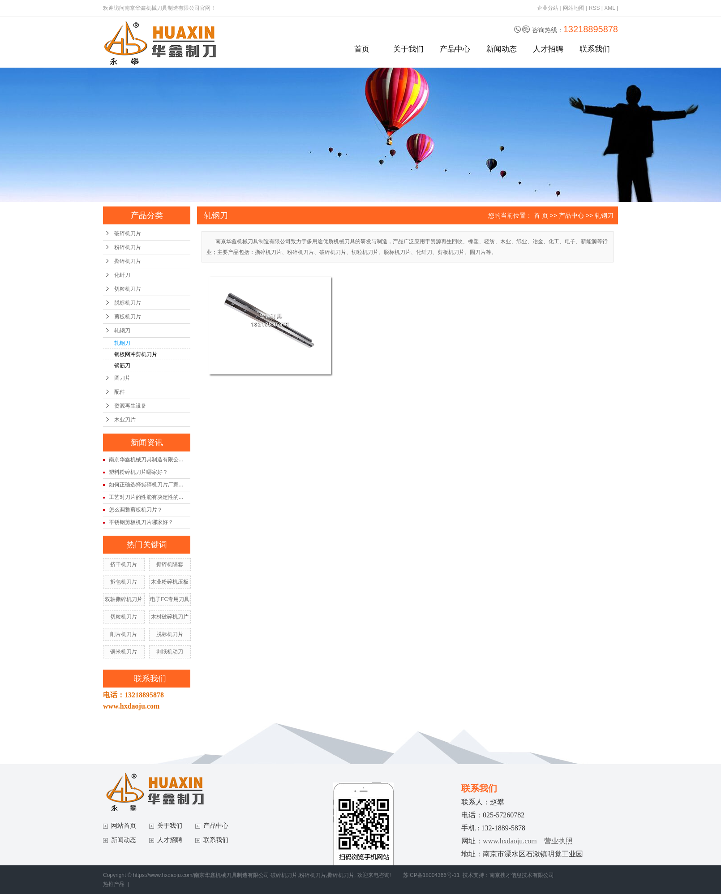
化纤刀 (122, 275)
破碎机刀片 (127, 233)
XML (609, 8)
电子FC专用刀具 (169, 599)
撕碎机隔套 (169, 564)
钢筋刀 (122, 365)
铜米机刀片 (123, 652)
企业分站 (547, 8)
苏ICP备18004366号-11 (431, 875)
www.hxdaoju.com (510, 841)
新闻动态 (501, 49)
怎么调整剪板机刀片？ (136, 510)
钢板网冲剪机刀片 (135, 354)
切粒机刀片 (127, 289)
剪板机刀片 (127, 317)
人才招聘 (548, 49)
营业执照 (558, 841)
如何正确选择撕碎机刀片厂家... (146, 484)
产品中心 (455, 49)
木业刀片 (125, 420)
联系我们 (594, 49)
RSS (594, 8)
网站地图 (573, 8)
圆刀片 (122, 378)
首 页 (541, 215)
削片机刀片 (123, 634)
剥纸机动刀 (169, 652)
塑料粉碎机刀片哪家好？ (138, 472)
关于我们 (408, 49)
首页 (361, 49)
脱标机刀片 (127, 303)
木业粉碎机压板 (170, 582)
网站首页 (123, 825)
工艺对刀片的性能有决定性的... (146, 497)
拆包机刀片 (123, 582)
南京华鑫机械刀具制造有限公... (146, 459)
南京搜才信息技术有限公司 (521, 875)
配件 (119, 392)
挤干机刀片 (123, 564)
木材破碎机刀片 (170, 617)
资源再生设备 (130, 406)
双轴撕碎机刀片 (123, 599)
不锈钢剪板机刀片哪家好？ (141, 522)
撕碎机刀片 (127, 261)
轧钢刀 (122, 330)
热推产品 (113, 884)
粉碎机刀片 (127, 247)
